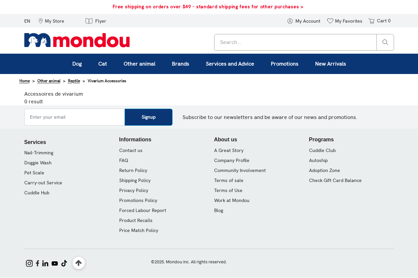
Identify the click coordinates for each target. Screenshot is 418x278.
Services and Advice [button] (230, 63)
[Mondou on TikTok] (64, 262)
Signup (149, 117)
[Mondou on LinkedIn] (45, 262)
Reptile (74, 81)
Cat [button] (102, 63)
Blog (218, 210)
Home (24, 81)
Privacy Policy (133, 190)
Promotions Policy (138, 200)
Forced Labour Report (142, 210)
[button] (51, 20)
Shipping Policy (135, 180)
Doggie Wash (38, 163)
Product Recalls (136, 220)
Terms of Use (228, 190)
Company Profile (231, 160)
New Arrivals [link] (330, 63)
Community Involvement (240, 170)
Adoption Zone (324, 170)
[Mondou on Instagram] (29, 262)
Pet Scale (34, 173)
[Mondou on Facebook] (37, 262)
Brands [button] (180, 63)
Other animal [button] (139, 63)
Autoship (318, 160)
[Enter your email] (74, 117)
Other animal (48, 81)
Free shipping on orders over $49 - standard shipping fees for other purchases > (208, 7)
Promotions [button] (284, 63)
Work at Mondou (231, 200)
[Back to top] (79, 263)
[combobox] (304, 42)
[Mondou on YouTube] (55, 262)
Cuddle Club (322, 150)
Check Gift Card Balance (335, 180)
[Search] (385, 42)
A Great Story (228, 150)
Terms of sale (228, 180)
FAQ (123, 160)
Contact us (131, 150)
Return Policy (133, 170)
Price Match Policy (138, 230)
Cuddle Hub (36, 193)
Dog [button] (77, 63)
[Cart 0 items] (378, 21)
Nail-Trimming (38, 153)
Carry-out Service (43, 183)
